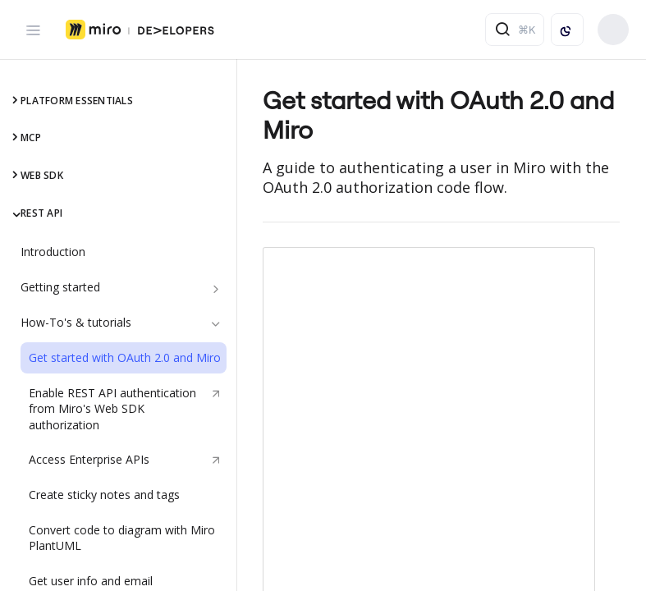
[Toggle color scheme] (567, 29)
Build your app (613, 29)
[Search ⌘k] (514, 29)
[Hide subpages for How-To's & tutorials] (215, 324)
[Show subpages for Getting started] (215, 289)
